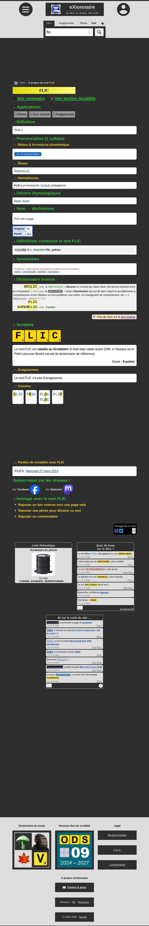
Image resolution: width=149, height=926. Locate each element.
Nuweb (83, 917)
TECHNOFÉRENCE (95, 570)
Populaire (39, 249)
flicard (26, 200)
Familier (50, 307)
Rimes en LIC (22, 170)
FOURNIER (53, 678)
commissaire (29, 271)
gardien (42, 271)
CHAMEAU (102, 577)
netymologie (52, 623)
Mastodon (83, 902)
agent (17, 271)
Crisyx (50, 631)
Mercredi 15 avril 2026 (91, 667)
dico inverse (128, 316)
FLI (57, 394)
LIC (18, 394)
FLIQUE (45, 185)
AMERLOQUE (125, 555)
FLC (44, 394)
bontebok (87, 623)
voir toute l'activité (127, 610)
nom (30, 218)
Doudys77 (62, 660)
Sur (26, 491)
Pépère (50, 641)
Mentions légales (117, 835)
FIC (31, 394)
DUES (93, 600)
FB (73, 902)
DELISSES (91, 585)
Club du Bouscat (55, 667)
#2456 (77, 652)
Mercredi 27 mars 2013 (42, 472)
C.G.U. (117, 850)
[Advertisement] (74, 57)
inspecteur (53, 271)
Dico (22, 82)
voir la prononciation (27, 154)
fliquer (17, 200)
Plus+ (130, 558)
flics (29, 233)
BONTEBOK (103, 562)
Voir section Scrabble (73, 98)
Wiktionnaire (20, 298)
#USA (93, 555)
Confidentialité (117, 865)
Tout (125, 573)
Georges (104, 593)
